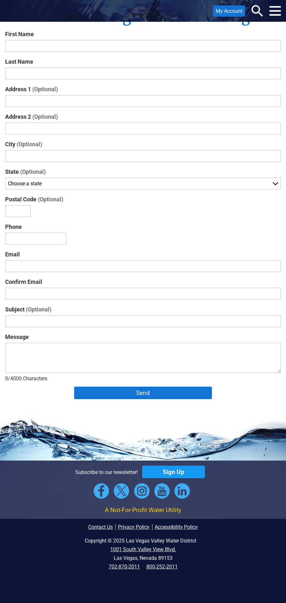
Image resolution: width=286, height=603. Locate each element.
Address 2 (31, 116)
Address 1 (31, 89)
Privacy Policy (134, 527)
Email (12, 254)
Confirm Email (23, 281)
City (23, 144)
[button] (13, 11)
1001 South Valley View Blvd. (143, 549)
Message (17, 337)
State (25, 171)
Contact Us (100, 527)
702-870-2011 (124, 567)
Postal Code (34, 199)
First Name (19, 34)
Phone (13, 226)
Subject (28, 309)
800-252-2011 (162, 567)
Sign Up (173, 472)
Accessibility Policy (176, 527)
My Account (228, 12)
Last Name (19, 61)
